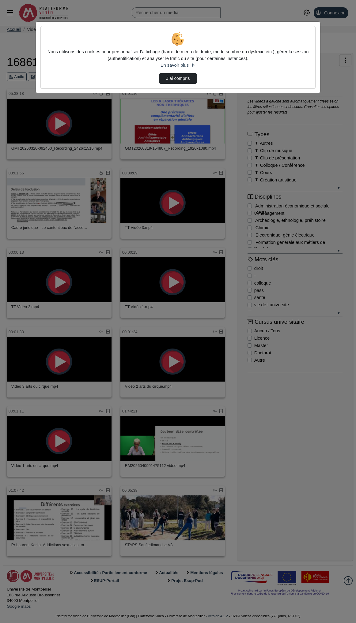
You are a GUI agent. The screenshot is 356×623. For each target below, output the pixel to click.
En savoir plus (178, 65)
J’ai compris (178, 78)
